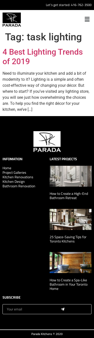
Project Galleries (14, 172)
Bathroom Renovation (19, 186)
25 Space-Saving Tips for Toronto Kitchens (68, 239)
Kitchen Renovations (18, 177)
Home (7, 168)
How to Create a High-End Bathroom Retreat (69, 195)
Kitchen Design (14, 181)
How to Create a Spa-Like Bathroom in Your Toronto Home (68, 284)
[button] (87, 19)
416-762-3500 (81, 5)
